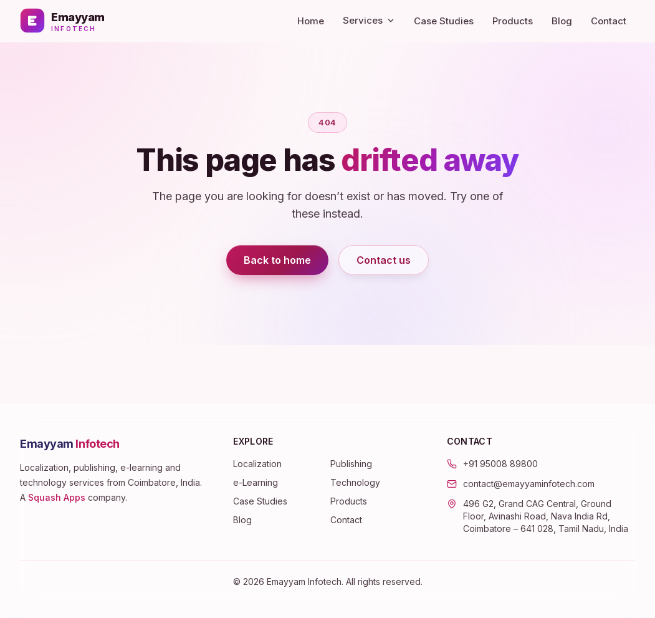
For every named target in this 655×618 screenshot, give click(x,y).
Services (369, 20)
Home (310, 21)
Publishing (351, 463)
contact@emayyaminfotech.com (529, 483)
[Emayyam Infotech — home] (62, 20)
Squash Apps (56, 497)
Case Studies (444, 21)
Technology (355, 482)
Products (512, 21)
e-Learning (255, 482)
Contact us (383, 260)
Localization (257, 463)
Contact (608, 21)
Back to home (277, 260)
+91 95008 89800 (500, 463)
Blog (562, 21)
